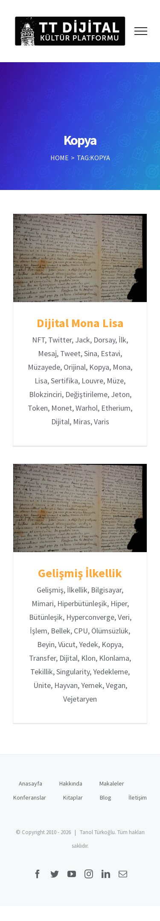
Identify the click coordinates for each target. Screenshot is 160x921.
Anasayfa (30, 783)
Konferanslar (29, 797)
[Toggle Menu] (141, 31)
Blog (105, 797)
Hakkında (70, 783)
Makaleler (111, 783)
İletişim (137, 797)
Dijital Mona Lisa (80, 323)
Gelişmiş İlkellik (80, 573)
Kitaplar (73, 797)
